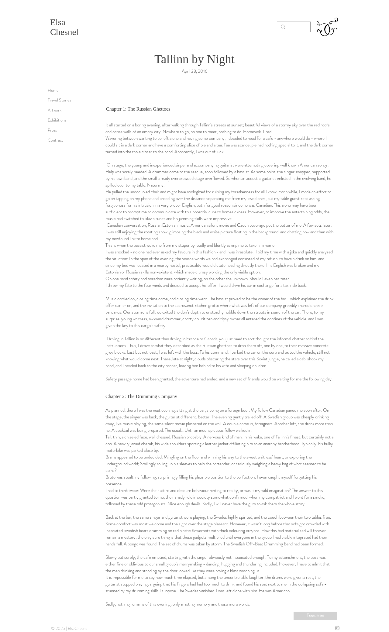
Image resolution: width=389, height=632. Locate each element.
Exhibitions (57, 120)
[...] (293, 27)
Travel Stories (59, 100)
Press (52, 130)
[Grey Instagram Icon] (337, 628)
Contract (55, 140)
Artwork (54, 110)
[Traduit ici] (315, 616)
